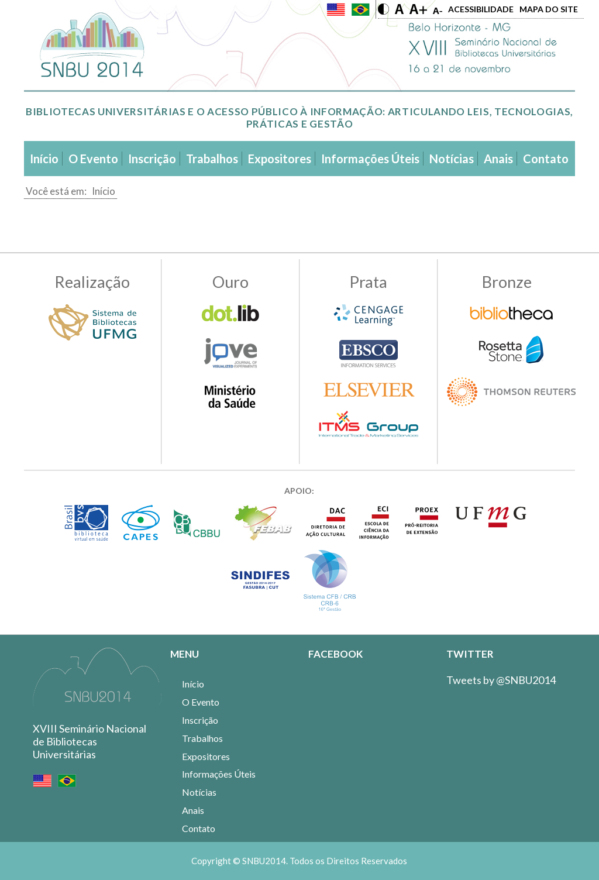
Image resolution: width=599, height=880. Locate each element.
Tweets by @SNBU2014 (501, 679)
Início (103, 191)
